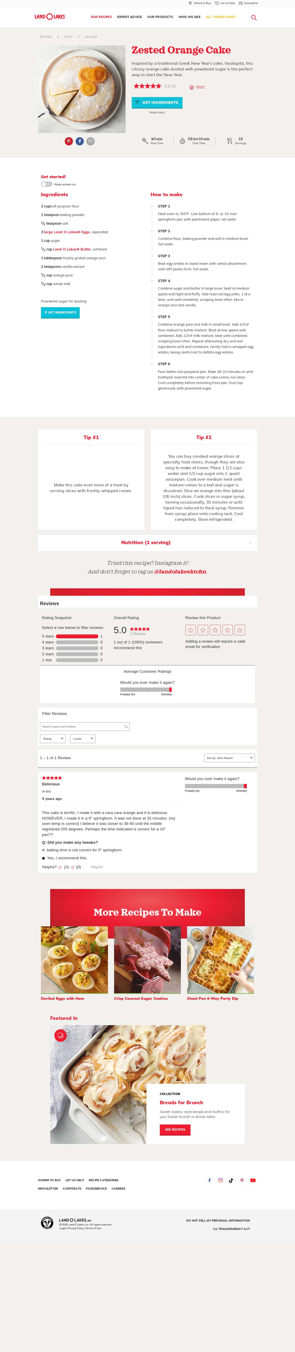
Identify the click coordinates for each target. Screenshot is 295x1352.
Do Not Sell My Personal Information (218, 1220)
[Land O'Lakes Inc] (77, 1220)
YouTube (253, 1180)
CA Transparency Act (231, 1229)
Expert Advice (129, 17)
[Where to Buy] (199, 3)
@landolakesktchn (180, 571)
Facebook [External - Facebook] (80, 141)
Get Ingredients (156, 102)
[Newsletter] (248, 3)
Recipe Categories (103, 1180)
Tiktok (231, 1180)
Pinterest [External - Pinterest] (69, 141)
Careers (118, 1188)
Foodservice (96, 1188)
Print (197, 87)
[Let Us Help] (225, 3)
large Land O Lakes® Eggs (67, 232)
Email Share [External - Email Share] (90, 141)
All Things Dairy (221, 17)
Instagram (220, 1180)
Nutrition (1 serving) (186, 543)
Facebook (209, 1180)
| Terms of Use (93, 1228)
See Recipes (175, 1129)
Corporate (72, 1188)
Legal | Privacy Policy (71, 1228)
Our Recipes (101, 17)
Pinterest (242, 1180)
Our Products (160, 17)
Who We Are (189, 17)
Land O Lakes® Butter (72, 249)
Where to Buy (49, 1180)
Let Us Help (75, 1180)
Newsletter (48, 1188)
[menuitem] (101, 17)
